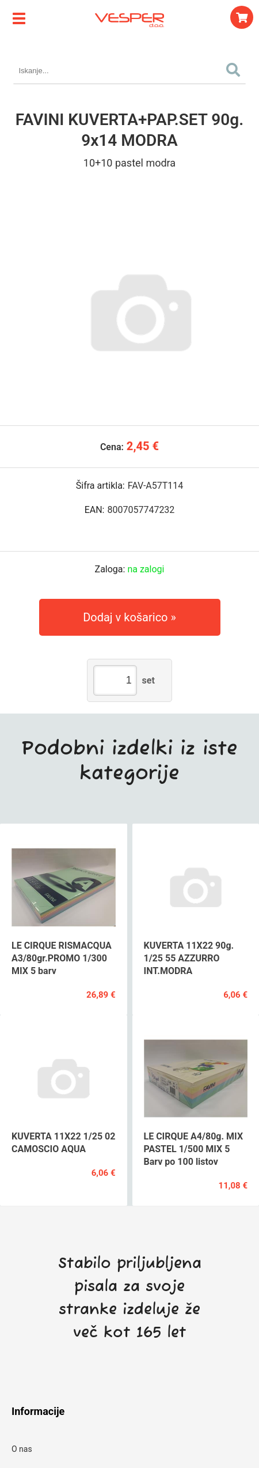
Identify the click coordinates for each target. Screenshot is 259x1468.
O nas (22, 1449)
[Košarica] (241, 17)
